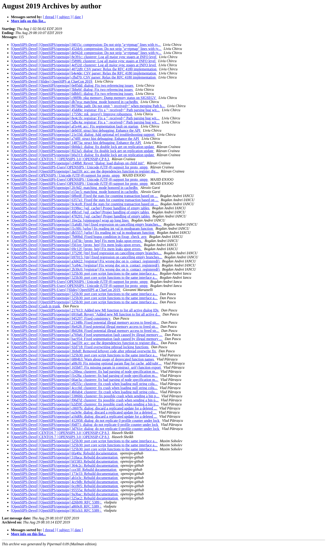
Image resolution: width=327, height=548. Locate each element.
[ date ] (78, 17)
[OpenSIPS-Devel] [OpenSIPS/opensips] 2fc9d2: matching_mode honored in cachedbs (75, 188)
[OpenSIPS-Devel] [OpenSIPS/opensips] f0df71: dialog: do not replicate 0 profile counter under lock (85, 425)
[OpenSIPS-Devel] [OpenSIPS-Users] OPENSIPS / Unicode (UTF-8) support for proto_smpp (80, 167)
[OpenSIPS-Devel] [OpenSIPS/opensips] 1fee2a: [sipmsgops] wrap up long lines (70, 220)
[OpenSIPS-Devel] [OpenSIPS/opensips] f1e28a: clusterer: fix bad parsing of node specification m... (84, 376)
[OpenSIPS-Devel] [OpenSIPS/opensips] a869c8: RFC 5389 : (56, 506)
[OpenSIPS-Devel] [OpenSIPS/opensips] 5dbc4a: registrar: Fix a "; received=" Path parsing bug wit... (85, 122)
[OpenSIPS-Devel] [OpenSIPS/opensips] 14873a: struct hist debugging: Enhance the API (76, 143)
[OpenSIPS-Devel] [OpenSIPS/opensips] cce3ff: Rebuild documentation (64, 469)
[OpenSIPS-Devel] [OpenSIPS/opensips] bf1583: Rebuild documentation (65, 461)
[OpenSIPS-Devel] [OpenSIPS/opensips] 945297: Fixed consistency (61, 318)
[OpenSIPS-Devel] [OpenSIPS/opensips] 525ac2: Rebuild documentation (65, 498)
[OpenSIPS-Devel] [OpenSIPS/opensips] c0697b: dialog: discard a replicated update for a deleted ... (84, 408)
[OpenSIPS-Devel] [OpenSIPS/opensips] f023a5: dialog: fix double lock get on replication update (82, 151)
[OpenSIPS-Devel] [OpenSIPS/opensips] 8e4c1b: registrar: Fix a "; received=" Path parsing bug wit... (85, 118)
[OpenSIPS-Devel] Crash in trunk (36, 306)
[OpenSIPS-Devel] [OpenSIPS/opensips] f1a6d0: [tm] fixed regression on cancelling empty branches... (86, 224)
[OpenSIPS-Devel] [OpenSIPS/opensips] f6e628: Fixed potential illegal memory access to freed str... (85, 326)
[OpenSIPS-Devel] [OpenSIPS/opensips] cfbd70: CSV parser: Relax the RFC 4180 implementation (83, 77)
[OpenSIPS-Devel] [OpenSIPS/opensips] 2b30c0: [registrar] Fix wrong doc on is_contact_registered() (85, 269)
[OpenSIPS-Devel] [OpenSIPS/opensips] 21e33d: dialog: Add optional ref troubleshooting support (83, 134)
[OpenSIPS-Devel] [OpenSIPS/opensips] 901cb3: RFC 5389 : (56, 510)
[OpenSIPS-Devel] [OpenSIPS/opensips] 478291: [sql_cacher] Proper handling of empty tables (81, 216)
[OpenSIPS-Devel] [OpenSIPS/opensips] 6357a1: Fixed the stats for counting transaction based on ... (85, 200)
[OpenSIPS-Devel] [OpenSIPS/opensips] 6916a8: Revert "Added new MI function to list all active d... (86, 314)
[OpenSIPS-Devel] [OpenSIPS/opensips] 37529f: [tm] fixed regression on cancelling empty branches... (86, 253)
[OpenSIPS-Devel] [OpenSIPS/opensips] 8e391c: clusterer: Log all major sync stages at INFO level (84, 57)
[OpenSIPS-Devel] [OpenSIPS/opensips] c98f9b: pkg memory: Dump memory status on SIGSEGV (84, 98)
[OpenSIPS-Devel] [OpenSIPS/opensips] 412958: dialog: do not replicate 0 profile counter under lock (85, 420)
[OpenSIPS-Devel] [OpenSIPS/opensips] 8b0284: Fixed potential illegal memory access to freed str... (85, 331)
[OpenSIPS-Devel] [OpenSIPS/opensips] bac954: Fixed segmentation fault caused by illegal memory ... (87, 339)
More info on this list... (28, 21)
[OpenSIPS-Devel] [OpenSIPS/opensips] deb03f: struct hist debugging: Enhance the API (76, 130)
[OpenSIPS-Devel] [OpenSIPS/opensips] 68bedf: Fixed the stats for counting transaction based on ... (84, 196)
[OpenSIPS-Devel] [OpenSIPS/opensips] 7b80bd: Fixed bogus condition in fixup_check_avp (79, 237)
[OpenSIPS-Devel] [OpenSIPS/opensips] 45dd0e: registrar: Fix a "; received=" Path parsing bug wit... (85, 110)
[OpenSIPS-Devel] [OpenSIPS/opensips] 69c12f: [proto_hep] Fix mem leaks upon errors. (76, 249)
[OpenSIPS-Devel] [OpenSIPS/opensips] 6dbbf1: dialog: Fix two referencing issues (72, 94)
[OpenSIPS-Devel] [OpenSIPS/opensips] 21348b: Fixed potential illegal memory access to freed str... (85, 322)
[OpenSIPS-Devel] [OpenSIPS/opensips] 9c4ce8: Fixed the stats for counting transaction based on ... (85, 204)
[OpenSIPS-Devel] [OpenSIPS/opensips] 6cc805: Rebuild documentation (65, 486)
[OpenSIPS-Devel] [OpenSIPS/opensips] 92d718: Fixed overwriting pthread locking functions (80, 347)
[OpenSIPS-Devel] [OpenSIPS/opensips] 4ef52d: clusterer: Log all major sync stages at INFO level (84, 65)
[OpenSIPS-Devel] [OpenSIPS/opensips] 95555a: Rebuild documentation (65, 490)
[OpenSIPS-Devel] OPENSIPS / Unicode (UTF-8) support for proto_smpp (66, 175)
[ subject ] (64, 17)
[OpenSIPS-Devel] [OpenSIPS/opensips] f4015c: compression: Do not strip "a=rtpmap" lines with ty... (86, 45)
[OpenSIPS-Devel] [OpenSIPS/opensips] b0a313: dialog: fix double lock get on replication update (83, 155)
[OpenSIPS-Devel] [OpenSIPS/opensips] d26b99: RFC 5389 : (56, 502)
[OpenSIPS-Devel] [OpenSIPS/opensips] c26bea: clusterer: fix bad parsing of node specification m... (85, 371)
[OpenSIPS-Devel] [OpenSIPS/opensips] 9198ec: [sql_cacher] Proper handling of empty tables (80, 208)
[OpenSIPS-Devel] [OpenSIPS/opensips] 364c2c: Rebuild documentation (65, 465)
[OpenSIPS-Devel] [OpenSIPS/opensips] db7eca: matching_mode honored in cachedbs (75, 102)
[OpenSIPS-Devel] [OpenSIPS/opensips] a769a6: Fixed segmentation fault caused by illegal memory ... (87, 335)
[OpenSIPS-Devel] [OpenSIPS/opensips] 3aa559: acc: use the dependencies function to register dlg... (85, 171)
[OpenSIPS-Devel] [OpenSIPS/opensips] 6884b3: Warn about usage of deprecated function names (83, 359)
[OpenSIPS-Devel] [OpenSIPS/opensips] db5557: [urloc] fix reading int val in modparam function (83, 233)
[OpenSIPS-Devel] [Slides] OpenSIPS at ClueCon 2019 (52, 81)
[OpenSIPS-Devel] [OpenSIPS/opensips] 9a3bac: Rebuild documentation (65, 494)
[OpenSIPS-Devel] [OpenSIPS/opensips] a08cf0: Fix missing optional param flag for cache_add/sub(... (86, 363)
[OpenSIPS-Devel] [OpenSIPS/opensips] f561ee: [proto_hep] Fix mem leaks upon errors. (76, 245)
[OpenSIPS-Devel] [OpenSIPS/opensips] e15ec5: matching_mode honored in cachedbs (75, 192)
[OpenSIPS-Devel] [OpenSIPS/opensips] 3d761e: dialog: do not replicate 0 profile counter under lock (85, 429)
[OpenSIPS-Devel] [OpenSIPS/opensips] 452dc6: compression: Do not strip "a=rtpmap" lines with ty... (86, 49)
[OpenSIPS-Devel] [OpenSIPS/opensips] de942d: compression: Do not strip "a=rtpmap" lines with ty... (86, 53)
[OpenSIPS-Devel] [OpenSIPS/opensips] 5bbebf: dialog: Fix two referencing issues (72, 89)
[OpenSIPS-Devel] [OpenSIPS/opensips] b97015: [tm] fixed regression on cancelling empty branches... (87, 257)
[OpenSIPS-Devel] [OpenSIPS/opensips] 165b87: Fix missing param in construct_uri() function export (86, 367)
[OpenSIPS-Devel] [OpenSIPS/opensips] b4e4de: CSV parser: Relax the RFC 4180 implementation (84, 73)
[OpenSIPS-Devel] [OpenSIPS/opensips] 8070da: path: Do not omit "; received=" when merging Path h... (88, 106)
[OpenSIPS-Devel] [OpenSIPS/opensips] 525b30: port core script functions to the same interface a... (84, 273)
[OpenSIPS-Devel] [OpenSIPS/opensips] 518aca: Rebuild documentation (65, 457)
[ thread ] (49, 17)
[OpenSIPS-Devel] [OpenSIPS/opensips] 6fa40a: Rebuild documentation (64, 453)
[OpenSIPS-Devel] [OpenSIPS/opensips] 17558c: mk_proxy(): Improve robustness (72, 114)
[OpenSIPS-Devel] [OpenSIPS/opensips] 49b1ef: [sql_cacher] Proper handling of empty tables (80, 212)
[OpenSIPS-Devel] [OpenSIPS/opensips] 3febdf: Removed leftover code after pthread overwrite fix (84, 351)
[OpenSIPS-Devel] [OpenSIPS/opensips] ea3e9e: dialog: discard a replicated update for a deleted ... (84, 412)
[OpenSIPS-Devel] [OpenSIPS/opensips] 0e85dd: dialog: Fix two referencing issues (72, 85)
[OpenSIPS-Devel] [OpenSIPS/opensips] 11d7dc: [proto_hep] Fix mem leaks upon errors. (77, 241)
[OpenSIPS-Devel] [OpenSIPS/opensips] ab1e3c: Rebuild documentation (65, 478)
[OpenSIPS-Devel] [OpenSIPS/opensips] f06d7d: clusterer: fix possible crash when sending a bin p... (85, 400)
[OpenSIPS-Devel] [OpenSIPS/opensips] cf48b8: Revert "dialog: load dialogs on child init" (78, 163)
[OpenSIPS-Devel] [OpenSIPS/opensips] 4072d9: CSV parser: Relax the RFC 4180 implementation (84, 69)
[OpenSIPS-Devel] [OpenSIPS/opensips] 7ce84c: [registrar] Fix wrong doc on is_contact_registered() (85, 265)
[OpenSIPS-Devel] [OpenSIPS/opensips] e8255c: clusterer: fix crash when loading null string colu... (84, 384)
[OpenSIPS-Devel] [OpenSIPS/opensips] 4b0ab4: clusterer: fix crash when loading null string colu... (84, 392)
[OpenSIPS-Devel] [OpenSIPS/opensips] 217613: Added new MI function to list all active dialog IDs (85, 310)
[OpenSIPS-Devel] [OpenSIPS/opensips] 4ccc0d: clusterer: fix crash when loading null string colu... (84, 388)
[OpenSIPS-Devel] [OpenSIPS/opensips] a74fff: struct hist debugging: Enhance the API (75, 139)
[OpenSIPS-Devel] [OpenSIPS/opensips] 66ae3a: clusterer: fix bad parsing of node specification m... (85, 380)
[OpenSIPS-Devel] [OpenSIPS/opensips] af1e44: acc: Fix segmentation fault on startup (75, 126)
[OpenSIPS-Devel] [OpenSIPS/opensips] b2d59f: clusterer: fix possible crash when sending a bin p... (85, 404)
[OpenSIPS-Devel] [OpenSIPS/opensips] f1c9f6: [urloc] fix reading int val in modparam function (82, 228)
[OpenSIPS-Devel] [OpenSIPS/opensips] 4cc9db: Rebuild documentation (65, 482)
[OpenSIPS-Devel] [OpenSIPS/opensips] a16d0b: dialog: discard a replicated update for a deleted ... (84, 416)
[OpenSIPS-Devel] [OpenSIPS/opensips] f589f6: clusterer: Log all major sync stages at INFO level (83, 61)
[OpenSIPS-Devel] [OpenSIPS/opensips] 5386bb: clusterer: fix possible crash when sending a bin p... (85, 396)
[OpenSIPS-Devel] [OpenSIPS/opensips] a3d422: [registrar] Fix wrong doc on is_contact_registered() (85, 261)
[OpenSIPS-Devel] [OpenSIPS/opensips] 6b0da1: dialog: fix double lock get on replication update (83, 147)
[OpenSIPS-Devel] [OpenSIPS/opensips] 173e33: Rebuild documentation (65, 474)
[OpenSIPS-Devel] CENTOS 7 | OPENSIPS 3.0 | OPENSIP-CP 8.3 (60, 159)
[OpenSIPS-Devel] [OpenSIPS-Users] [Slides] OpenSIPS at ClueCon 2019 (66, 290)
